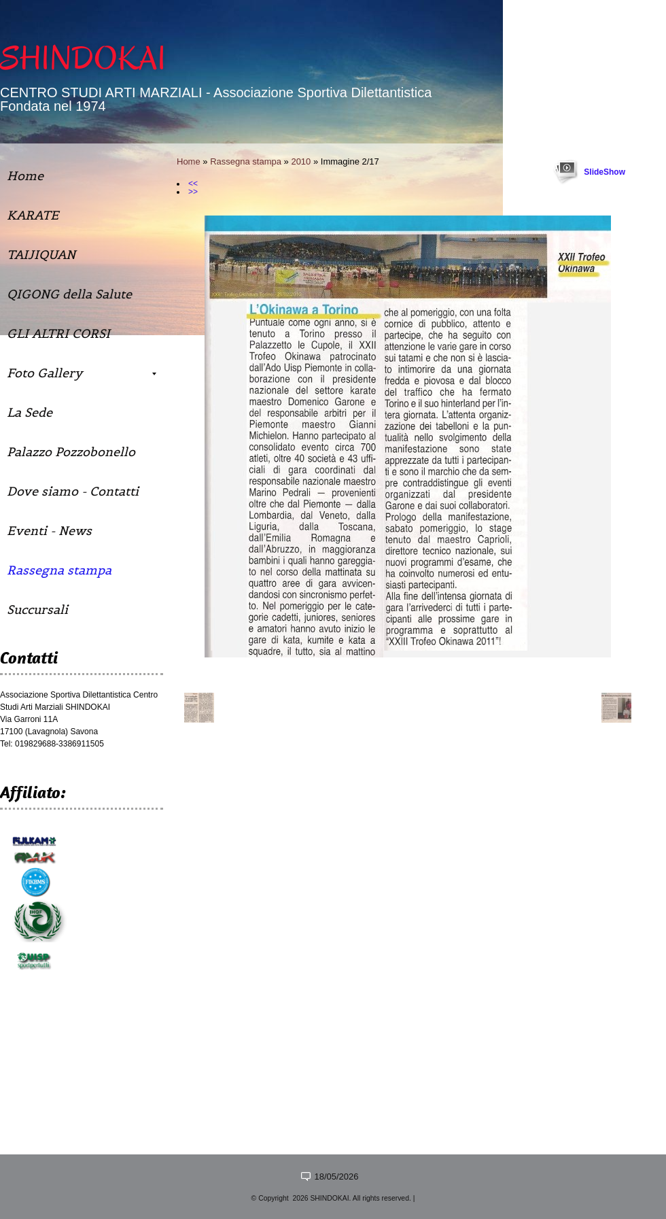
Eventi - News (49, 530)
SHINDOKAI (83, 58)
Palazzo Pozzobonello (71, 452)
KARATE (32, 215)
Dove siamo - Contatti (73, 491)
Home (188, 161)
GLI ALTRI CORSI (58, 333)
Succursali (37, 609)
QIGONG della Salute (69, 294)
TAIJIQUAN (41, 254)
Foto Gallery (81, 373)
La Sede (29, 412)
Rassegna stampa (245, 161)
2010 (301, 161)
